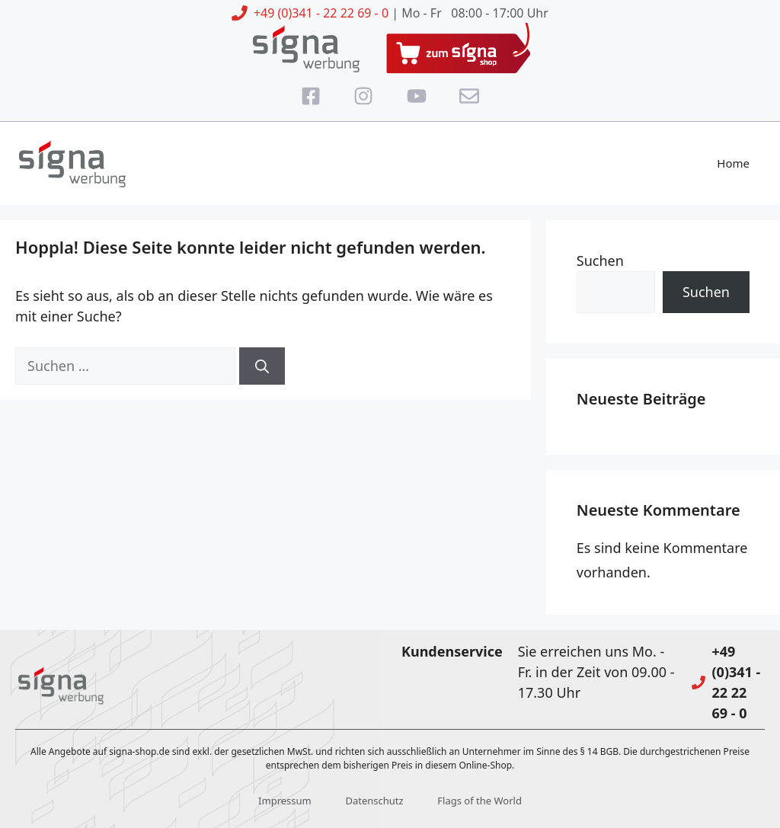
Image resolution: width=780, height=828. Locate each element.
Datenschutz (374, 800)
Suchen (600, 260)
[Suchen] (262, 366)
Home (733, 163)
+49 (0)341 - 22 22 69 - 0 (321, 13)
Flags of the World (479, 800)
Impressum (285, 800)
